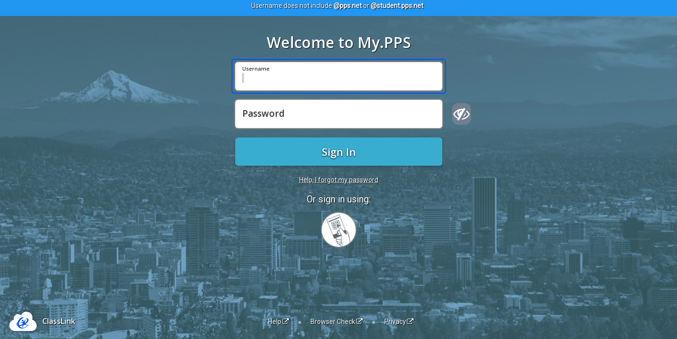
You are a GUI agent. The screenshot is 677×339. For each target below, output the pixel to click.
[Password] (338, 114)
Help (278, 321)
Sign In (339, 152)
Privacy (399, 321)
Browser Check (337, 321)
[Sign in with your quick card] (339, 230)
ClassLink (58, 321)
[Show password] (461, 114)
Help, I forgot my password (338, 180)
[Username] (338, 76)
